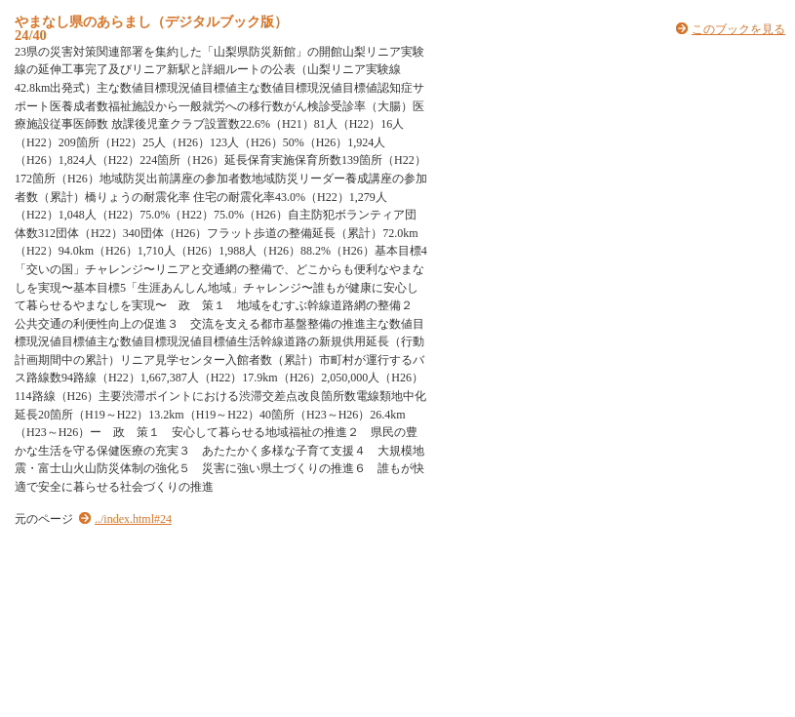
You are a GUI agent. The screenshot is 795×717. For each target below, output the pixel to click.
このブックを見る (738, 29)
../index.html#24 (133, 519)
